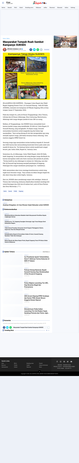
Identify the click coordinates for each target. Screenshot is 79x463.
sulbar (45, 7)
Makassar (38, 7)
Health (28, 365)
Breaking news (29, 7)
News (40, 367)
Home (4, 38)
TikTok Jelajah (60, 368)
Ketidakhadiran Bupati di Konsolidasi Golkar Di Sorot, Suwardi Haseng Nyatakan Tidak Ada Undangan (24, 235)
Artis (3, 363)
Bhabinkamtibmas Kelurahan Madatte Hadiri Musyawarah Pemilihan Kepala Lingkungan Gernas (25, 216)
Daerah (10, 7)
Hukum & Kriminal (43, 365)
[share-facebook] (30, 49)
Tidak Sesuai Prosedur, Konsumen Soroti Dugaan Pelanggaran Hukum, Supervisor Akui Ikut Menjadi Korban (24, 228)
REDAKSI (60, 364)
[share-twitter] (34, 49)
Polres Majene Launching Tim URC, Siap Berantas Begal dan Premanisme (36, 285)
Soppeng (21, 191)
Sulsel (21, 7)
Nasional (29, 367)
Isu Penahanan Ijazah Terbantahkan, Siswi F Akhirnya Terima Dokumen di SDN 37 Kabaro (36, 259)
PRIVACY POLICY (58, 366)
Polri (15, 7)
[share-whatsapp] (37, 49)
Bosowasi (52, 7)
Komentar (46, 49)
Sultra (66, 7)
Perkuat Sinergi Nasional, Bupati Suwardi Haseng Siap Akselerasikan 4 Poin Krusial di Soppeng (36, 272)
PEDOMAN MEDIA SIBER (69, 366)
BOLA (15, 363)
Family (15, 365)
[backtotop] (39, 371)
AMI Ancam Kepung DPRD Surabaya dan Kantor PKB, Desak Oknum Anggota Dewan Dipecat (36, 298)
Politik (15, 191)
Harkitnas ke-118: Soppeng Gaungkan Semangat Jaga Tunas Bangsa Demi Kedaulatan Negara (25, 222)
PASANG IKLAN (67, 364)
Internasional (5, 367)
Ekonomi (59, 7)
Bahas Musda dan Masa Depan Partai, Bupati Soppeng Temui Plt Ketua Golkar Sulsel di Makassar (26, 241)
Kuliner (15, 367)
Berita (3, 7)
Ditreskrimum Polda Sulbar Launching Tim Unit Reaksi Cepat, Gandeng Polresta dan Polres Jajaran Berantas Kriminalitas (37, 311)
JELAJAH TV (68, 368)
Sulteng (73, 7)
